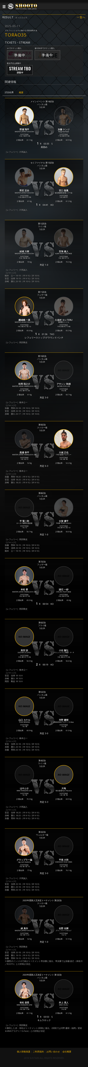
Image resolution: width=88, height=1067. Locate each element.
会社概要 (66, 1051)
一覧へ (81, 17)
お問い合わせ (53, 1051)
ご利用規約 (38, 1051)
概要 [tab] (21, 92)
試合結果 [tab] (9, 92)
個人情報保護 (23, 1051)
